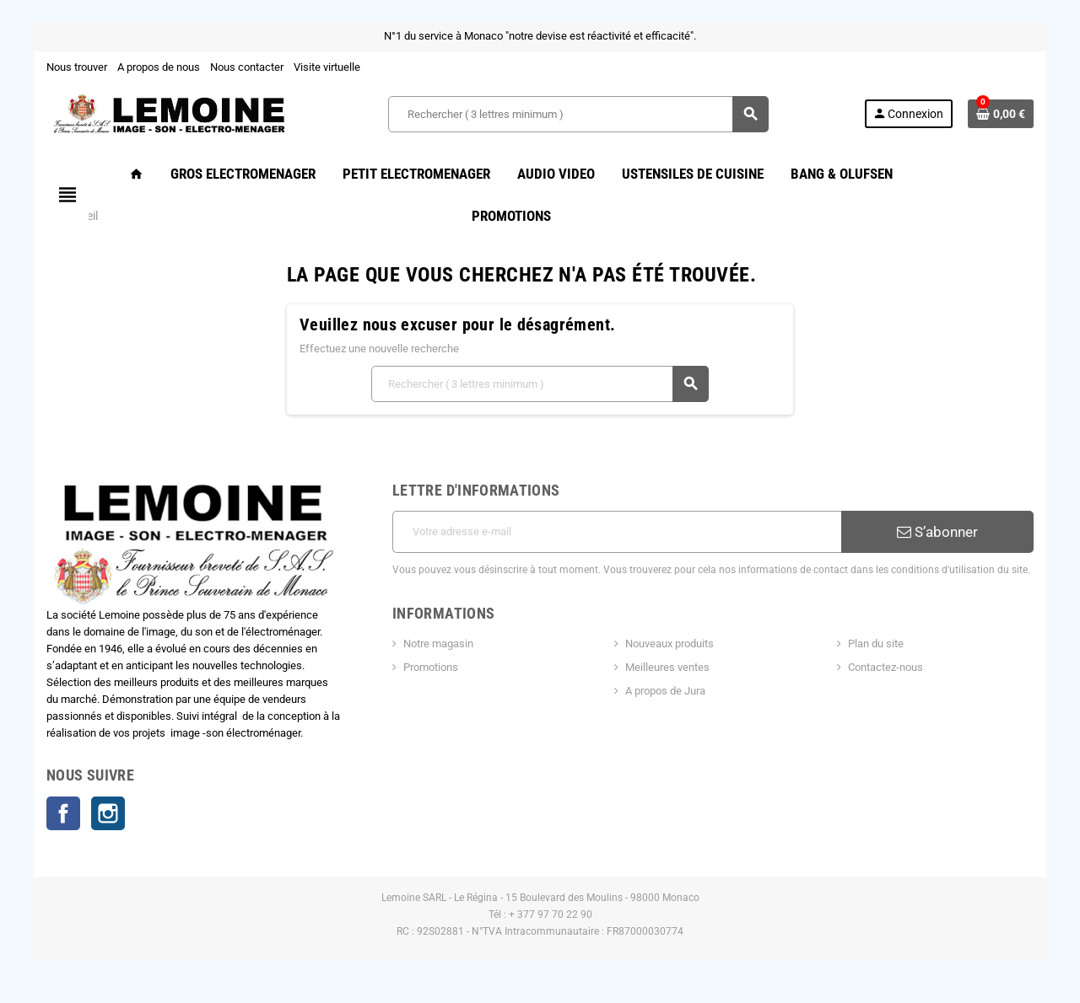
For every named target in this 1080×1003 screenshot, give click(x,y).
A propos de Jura (665, 690)
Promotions (430, 667)
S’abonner (937, 531)
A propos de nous (158, 67)
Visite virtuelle (327, 67)
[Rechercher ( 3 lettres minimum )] (578, 114)
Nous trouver (76, 67)
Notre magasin (438, 643)
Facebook (63, 813)
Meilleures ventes (667, 667)
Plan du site (876, 643)
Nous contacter (247, 67)
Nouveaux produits (669, 643)
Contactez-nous (885, 667)
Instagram (108, 813)
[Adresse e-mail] (616, 532)
